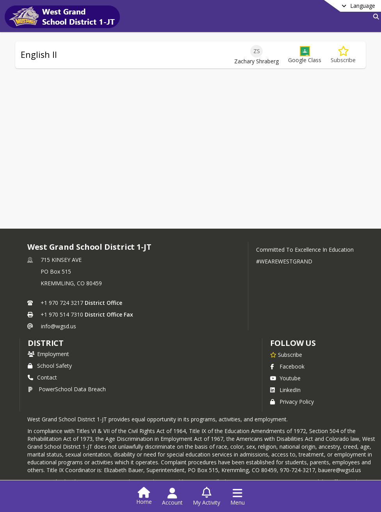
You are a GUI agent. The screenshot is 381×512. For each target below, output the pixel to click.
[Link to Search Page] (374, 16)
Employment (48, 354)
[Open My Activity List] (206, 497)
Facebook (287, 366)
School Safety (50, 365)
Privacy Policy (292, 401)
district (46, 343)
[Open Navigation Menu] (237, 497)
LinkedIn (285, 390)
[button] (304, 55)
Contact (42, 377)
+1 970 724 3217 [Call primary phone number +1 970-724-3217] (62, 302)
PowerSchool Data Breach (67, 389)
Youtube (285, 378)
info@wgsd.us (58, 326)
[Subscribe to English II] (343, 55)
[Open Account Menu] (172, 497)
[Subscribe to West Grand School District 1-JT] (286, 354)
